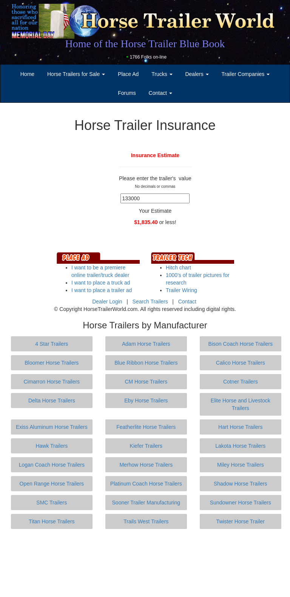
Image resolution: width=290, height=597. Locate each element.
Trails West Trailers (145, 521)
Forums (127, 93)
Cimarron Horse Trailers (52, 382)
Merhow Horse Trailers (146, 465)
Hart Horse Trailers (240, 427)
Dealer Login (107, 301)
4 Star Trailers (51, 344)
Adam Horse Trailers (146, 344)
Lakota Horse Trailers (240, 446)
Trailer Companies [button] (246, 74)
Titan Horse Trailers (52, 521)
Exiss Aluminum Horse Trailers (52, 427)
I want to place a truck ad (100, 283)
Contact (187, 301)
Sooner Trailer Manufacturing (146, 503)
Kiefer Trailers (146, 446)
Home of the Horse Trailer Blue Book (145, 43)
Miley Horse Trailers (240, 465)
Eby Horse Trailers (146, 400)
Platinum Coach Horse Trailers (146, 484)
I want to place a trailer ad (101, 290)
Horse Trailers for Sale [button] (76, 74)
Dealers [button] (196, 74)
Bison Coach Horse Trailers (240, 344)
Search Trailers (150, 301)
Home (27, 74)
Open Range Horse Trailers (52, 484)
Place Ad (128, 74)
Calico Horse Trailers (240, 363)
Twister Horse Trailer (240, 521)
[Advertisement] (146, 563)
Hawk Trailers (51, 446)
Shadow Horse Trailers (240, 484)
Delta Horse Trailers (51, 400)
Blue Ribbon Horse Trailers (145, 363)
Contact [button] (160, 93)
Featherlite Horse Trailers (146, 427)
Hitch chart (178, 267)
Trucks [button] (161, 74)
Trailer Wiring (181, 290)
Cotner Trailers (240, 382)
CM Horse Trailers (146, 382)
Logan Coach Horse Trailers (52, 465)
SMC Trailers (51, 503)
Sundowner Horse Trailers (240, 503)
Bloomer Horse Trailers (52, 363)
